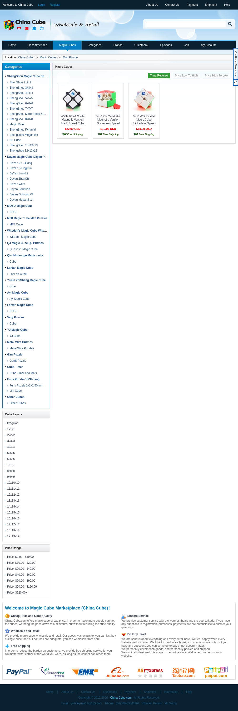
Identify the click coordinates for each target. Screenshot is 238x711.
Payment (192, 4)
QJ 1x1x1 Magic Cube (24, 249)
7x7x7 (11, 465)
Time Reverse (159, 75)
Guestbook (141, 45)
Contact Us (172, 4)
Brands (117, 45)
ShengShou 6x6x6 (21, 103)
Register (55, 4)
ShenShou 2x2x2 (20, 82)
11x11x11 (13, 488)
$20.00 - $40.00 (25, 568)
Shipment (211, 4)
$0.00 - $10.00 (24, 557)
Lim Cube (16, 390)
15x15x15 (13, 512)
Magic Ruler (17, 124)
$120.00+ (21, 592)
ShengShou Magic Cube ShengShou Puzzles (37, 76)
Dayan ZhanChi (19, 178)
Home (12, 45)
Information (171, 692)
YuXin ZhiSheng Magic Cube (26, 280)
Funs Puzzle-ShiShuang (23, 379)
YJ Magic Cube (17, 329)
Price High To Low (216, 75)
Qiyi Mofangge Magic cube (25, 255)
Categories (94, 45)
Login (41, 4)
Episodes (166, 45)
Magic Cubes (67, 45)
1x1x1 (11, 429)
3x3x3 (11, 441)
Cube (13, 261)
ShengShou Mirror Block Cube (29, 114)
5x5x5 (11, 453)
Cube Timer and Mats (23, 373)
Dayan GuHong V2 (22, 194)
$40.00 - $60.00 (25, 574)
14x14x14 (13, 506)
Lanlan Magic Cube (20, 267)
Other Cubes (15, 397)
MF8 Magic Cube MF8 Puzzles (27, 218)
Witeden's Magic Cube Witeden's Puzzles (35, 230)
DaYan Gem (17, 184)
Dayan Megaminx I (21, 199)
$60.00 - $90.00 (25, 580)
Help (227, 4)
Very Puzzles (16, 317)
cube (13, 286)
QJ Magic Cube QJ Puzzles (25, 243)
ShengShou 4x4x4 (21, 93)
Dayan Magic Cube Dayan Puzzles (30, 156)
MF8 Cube (16, 224)
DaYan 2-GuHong (21, 163)
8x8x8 (11, 470)
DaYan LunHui (19, 173)
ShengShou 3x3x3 (21, 87)
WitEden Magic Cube (23, 237)
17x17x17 (13, 524)
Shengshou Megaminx (24, 135)
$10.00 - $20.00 (25, 562)
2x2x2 (11, 435)
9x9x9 (11, 476)
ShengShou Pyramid (23, 129)
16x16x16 (13, 518)
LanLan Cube (18, 274)
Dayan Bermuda (20, 189)
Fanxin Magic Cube (20, 305)
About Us (152, 4)
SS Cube (15, 140)
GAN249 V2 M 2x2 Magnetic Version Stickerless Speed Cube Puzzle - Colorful (108, 123)
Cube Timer (15, 367)
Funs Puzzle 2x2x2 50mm (26, 385)
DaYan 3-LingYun (21, 168)
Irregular (12, 423)
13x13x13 (13, 500)
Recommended (37, 45)
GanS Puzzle (18, 360)
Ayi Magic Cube (17, 292)
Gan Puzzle (70, 57)
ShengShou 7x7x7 (21, 108)
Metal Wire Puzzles (20, 342)
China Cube (25, 57)
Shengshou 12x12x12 (23, 150)
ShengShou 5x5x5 (21, 98)
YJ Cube (15, 336)
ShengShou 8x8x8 (21, 119)
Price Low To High (186, 75)
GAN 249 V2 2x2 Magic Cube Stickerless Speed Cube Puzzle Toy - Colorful (143, 123)
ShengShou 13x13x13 (24, 145)
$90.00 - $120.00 (26, 586)
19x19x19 (13, 536)
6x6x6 (11, 459)
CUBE (13, 212)
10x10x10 (13, 482)
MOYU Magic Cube (20, 206)
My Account (208, 45)
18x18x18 (13, 530)
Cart (186, 45)
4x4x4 (11, 447)
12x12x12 (13, 494)
